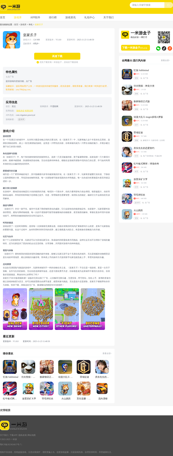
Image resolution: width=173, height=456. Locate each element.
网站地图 (32, 435)
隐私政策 (23, 435)
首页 (2, 17)
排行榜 (53, 17)
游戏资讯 (70, 17)
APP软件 (35, 17)
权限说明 (29, 111)
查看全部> (107, 353)
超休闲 (21, 119)
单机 (31, 24)
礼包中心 (89, 17)
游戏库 (18, 17)
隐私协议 (20, 111)
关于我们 (108, 17)
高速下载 (57, 56)
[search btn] (168, 5)
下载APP (13, 435)
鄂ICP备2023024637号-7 (10, 444)
